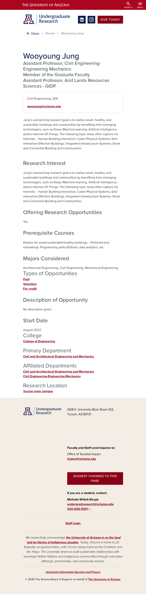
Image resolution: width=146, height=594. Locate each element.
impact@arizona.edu (81, 459)
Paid (26, 279)
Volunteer (30, 284)
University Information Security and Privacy (73, 572)
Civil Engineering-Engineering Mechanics (52, 376)
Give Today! (110, 20)
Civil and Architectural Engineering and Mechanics (58, 356)
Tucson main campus (38, 391)
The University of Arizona (104, 579)
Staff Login (73, 523)
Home (35, 33)
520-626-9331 (79, 509)
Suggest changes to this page (95, 478)
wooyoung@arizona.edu (44, 106)
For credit (30, 289)
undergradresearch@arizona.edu (90, 504)
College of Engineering (39, 341)
